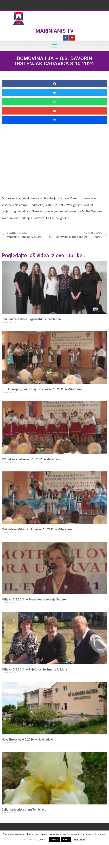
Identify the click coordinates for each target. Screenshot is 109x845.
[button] (54, 46)
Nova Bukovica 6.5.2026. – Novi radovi (27, 739)
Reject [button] (66, 839)
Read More (79, 839)
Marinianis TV (55, 31)
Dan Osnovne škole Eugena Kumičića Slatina (31, 319)
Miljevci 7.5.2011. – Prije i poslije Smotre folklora (34, 669)
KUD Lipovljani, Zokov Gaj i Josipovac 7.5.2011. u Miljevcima (42, 389)
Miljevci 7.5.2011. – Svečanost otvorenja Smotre (34, 599)
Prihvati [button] (54, 839)
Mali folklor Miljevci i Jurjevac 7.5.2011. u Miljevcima (37, 529)
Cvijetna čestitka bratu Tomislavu (24, 809)
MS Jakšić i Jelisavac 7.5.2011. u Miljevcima (31, 459)
